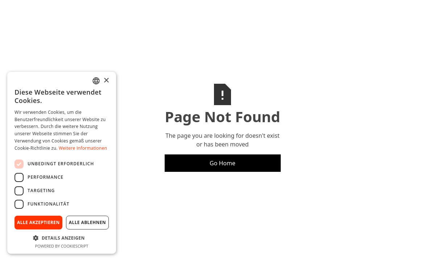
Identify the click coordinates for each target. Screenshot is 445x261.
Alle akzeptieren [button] (38, 222)
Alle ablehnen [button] (87, 222)
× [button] (106, 80)
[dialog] (61, 163)
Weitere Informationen (83, 148)
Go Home (222, 163)
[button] (62, 237)
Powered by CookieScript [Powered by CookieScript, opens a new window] (61, 246)
